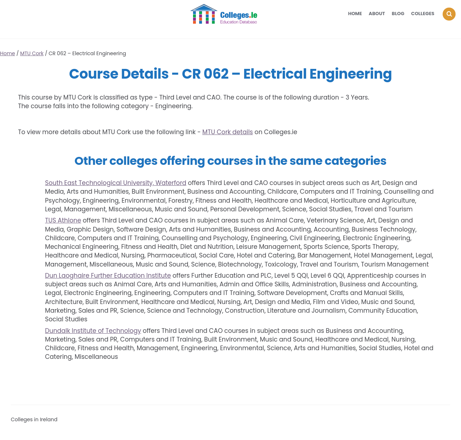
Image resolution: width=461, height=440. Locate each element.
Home (355, 13)
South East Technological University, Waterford (115, 183)
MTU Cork (32, 53)
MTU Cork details (227, 132)
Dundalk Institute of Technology (93, 330)
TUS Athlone (63, 220)
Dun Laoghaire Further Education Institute (108, 275)
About (377, 13)
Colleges (423, 13)
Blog (398, 13)
